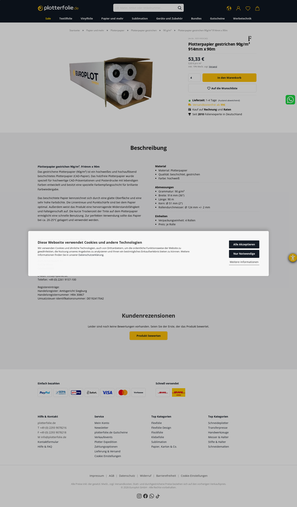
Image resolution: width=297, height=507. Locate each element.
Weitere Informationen (244, 262)
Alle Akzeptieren (244, 244)
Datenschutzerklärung (90, 255)
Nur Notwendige (244, 253)
